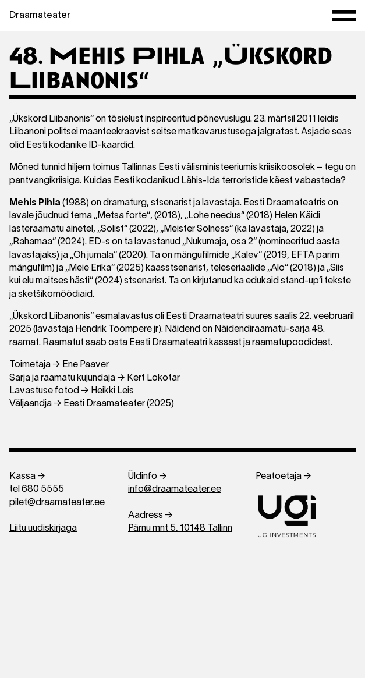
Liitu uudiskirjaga (43, 528)
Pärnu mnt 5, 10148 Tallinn (180, 528)
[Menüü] (344, 16)
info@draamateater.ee (174, 489)
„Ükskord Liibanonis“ (51, 317)
